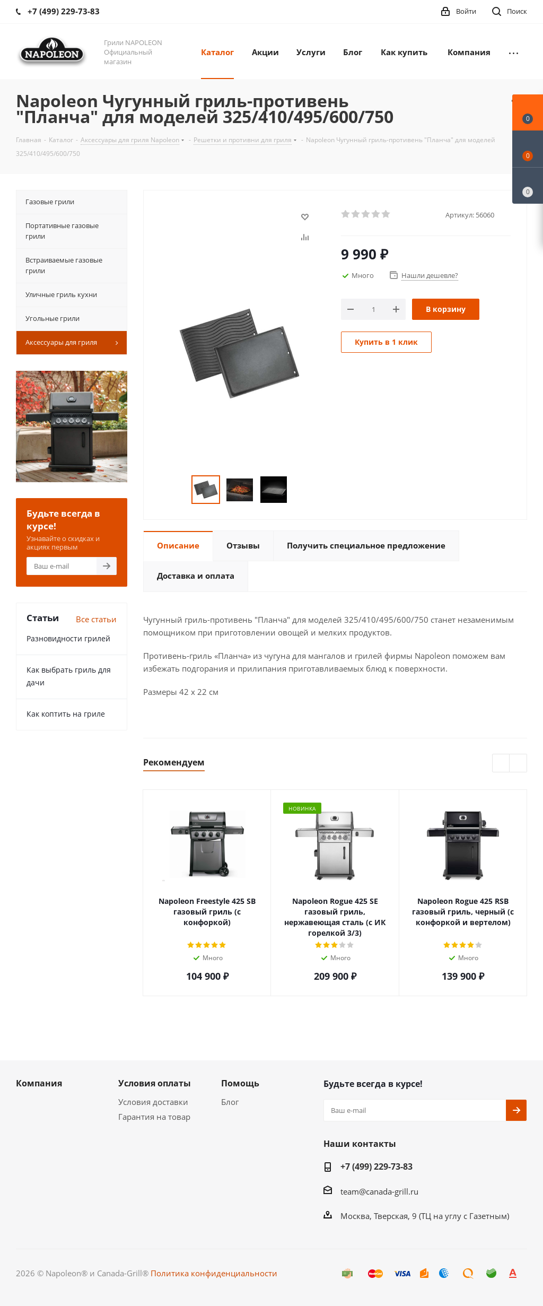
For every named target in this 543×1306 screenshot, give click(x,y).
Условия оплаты (154, 1083)
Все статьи (96, 619)
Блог (230, 1101)
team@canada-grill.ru (379, 1191)
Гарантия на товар (154, 1116)
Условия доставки (153, 1101)
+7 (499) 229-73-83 (376, 1166)
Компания (39, 1083)
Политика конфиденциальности (214, 1273)
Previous (501, 763)
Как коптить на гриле (66, 714)
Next (518, 763)
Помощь (240, 1083)
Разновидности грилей (68, 638)
